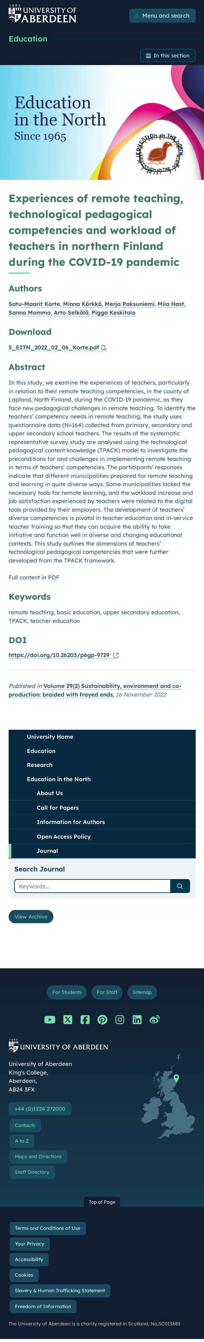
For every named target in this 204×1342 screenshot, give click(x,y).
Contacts (25, 1128)
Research (39, 765)
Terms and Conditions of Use (47, 1231)
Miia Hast (171, 304)
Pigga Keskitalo (114, 313)
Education (28, 39)
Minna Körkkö (82, 304)
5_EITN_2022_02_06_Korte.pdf (54, 348)
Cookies (24, 1278)
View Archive (32, 918)
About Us (50, 793)
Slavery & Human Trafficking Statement (60, 1294)
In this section (170, 56)
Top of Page (102, 1205)
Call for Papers (58, 808)
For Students (64, 994)
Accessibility (29, 1262)
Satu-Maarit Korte (34, 304)
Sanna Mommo (30, 313)
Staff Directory (32, 1175)
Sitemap (144, 994)
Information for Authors (71, 822)
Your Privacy (29, 1247)
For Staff (107, 994)
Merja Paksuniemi (130, 304)
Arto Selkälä (71, 313)
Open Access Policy (64, 837)
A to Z (22, 1144)
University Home (50, 737)
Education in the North (59, 780)
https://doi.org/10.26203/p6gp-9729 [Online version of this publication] (60, 655)
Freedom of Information (43, 1309)
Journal (47, 851)
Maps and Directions (38, 1159)
